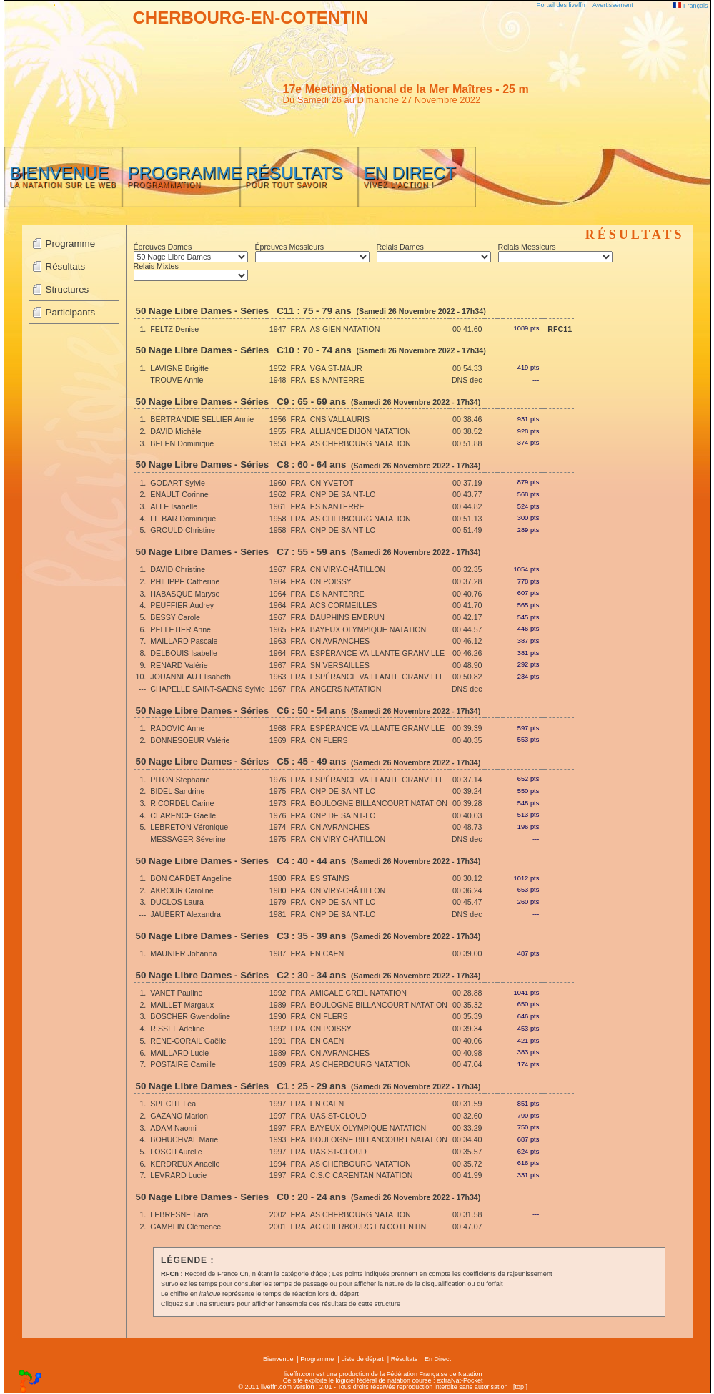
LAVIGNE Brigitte (179, 368)
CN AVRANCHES (340, 641)
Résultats (66, 266)
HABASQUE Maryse (184, 593)
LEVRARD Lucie (178, 1175)
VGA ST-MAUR (336, 368)
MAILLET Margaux (182, 1005)
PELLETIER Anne (180, 629)
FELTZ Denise (174, 329)
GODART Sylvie (177, 482)
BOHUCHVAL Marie (184, 1139)
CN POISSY (331, 581)
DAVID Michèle (175, 431)
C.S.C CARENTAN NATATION (361, 1175)
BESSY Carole (175, 617)
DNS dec (467, 380)
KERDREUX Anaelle (184, 1163)
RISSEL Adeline (177, 1028)
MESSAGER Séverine (187, 839)
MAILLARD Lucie (179, 1053)
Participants (71, 312)
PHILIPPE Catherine (184, 581)
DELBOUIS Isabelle (183, 653)
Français (690, 5)
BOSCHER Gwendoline (190, 1016)
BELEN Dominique (182, 443)
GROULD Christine (182, 530)
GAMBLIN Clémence (185, 1226)
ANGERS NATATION (345, 688)
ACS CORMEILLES (343, 605)
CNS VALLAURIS (340, 419)
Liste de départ (362, 1359)
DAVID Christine (177, 569)
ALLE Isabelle (173, 506)
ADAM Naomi (173, 1128)
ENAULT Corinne (179, 494)
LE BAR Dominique (183, 518)
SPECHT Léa (173, 1103)
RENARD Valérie (178, 665)
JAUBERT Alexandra (185, 914)
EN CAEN (327, 953)
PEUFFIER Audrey (182, 605)
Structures (67, 289)
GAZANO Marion (179, 1115)
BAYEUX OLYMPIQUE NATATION (368, 629)
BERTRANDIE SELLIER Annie (202, 419)
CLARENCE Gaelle (183, 815)
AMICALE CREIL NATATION (358, 992)
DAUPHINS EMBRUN (347, 617)
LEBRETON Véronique (189, 827)
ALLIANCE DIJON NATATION (360, 431)
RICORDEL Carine (182, 803)
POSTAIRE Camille (183, 1064)
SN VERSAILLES (340, 665)
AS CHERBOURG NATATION (360, 443)
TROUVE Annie (176, 380)
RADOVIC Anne (177, 728)
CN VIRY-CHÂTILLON (347, 569)
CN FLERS (329, 740)
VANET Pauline (176, 992)
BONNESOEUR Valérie (189, 740)
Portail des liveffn (561, 5)
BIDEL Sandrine (177, 791)
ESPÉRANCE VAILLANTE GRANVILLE (377, 653)
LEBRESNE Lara (179, 1214)
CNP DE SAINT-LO (343, 494)
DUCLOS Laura (177, 902)
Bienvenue (278, 1359)
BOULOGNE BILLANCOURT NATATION (378, 803)
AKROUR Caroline (181, 890)
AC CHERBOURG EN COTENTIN (368, 1226)
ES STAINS (329, 878)
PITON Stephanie (179, 779)
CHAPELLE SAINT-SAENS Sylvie (207, 688)
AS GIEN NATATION (345, 329)
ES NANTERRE (337, 380)
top (519, 1386)
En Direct (438, 1359)
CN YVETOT (332, 482)
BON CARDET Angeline (191, 878)
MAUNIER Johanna (183, 953)
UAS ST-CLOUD (338, 1115)
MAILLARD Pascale (183, 641)
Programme (71, 243)
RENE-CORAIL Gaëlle (188, 1040)
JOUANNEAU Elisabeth (190, 676)
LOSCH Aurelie (176, 1151)
